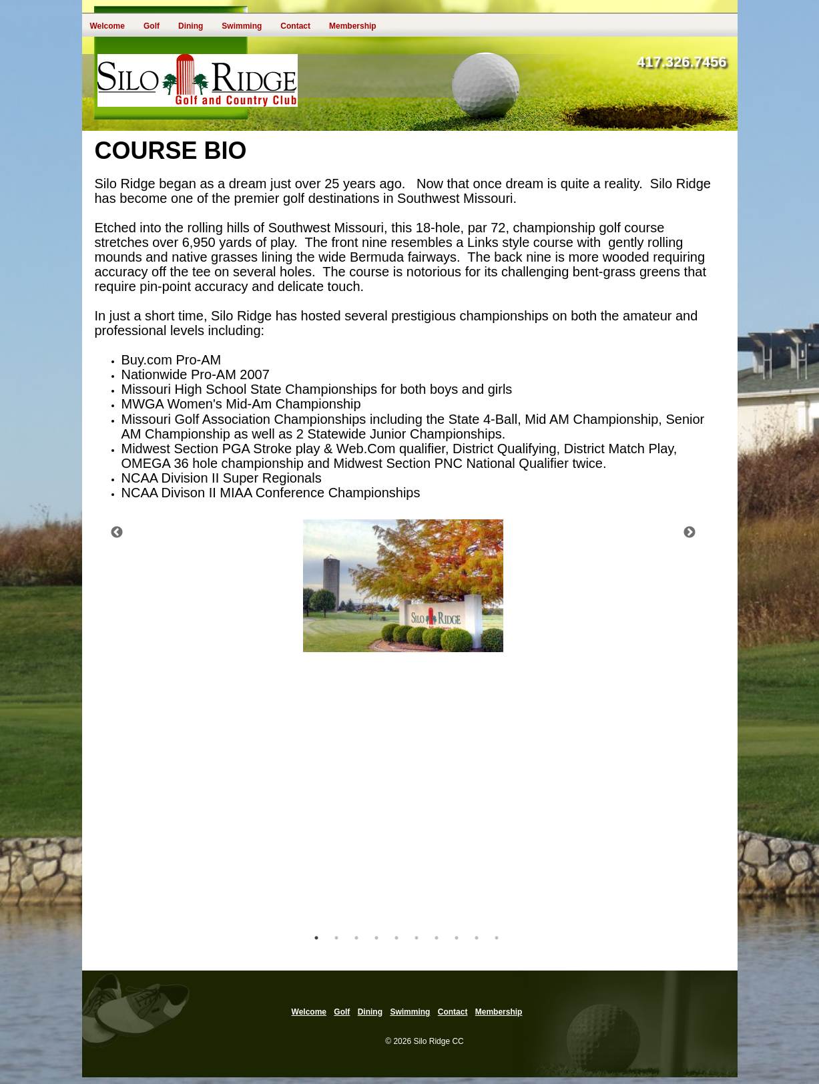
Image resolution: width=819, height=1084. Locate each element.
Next (689, 532)
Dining (190, 26)
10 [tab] (496, 937)
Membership (352, 26)
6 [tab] (416, 937)
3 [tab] (356, 937)
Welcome (107, 26)
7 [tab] (436, 937)
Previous (116, 532)
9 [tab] (476, 937)
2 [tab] (336, 937)
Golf (152, 26)
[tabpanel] (403, 585)
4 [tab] (376, 937)
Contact (295, 26)
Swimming (242, 26)
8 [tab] (456, 937)
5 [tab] (396, 937)
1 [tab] (316, 937)
